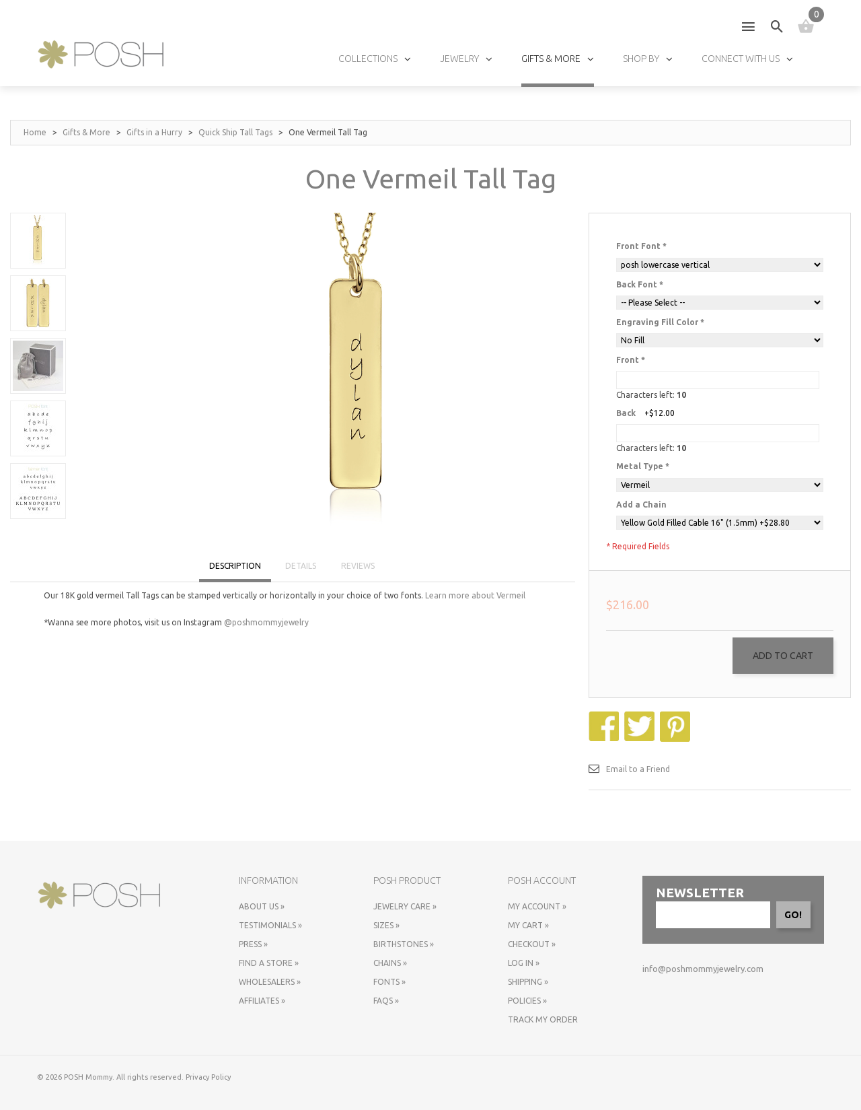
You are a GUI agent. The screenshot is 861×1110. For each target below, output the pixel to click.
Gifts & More (86, 132)
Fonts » (389, 981)
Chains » (390, 963)
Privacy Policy (208, 1077)
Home (35, 132)
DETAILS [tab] (300, 565)
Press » (253, 944)
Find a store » (269, 963)
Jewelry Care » (405, 906)
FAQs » (386, 1000)
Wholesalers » (270, 981)
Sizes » (386, 925)
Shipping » (528, 981)
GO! (793, 914)
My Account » (537, 906)
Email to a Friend (638, 769)
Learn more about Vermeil (475, 595)
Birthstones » (403, 944)
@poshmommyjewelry (266, 622)
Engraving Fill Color (660, 322)
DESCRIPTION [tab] (235, 565)
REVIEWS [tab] (358, 565)
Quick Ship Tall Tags (235, 132)
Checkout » (532, 944)
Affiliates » (262, 1000)
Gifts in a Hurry (154, 132)
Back (626, 413)
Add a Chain (641, 504)
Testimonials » (270, 925)
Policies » (527, 1000)
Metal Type (642, 466)
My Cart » (528, 925)
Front (630, 359)
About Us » (262, 906)
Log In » (523, 963)
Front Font (641, 246)
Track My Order (543, 1019)
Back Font (639, 284)
